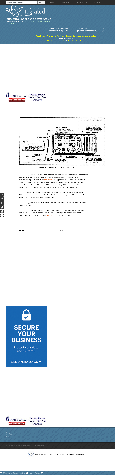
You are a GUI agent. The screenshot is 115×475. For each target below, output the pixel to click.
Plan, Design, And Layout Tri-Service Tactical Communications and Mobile (66, 36)
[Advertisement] (27, 68)
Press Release (10, 435)
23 (59, 41)
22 (55, 41)
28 (76, 41)
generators (48, 180)
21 (52, 41)
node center (51, 215)
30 (84, 41)
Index (24, 473)
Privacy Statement (11, 433)
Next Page (36, 473)
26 (69, 41)
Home (8, 19)
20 (48, 41)
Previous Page (9, 473)
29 (80, 41)
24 (63, 41)
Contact (8, 437)
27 (73, 41)
